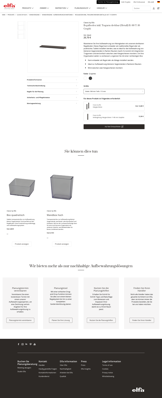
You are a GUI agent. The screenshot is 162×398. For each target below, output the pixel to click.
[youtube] (35, 344)
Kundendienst (44, 376)
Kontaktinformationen (47, 372)
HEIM (3, 15)
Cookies (105, 369)
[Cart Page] (158, 8)
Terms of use (107, 365)
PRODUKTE (11, 15)
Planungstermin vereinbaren (20, 320)
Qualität (63, 376)
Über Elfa (63, 365)
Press (83, 365)
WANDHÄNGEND (34, 15)
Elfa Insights (86, 369)
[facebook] (18, 344)
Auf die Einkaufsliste (113, 126)
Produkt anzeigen (22, 244)
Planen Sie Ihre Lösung (61, 320)
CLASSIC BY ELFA (22, 15)
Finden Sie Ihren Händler (141, 320)
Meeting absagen (24, 368)
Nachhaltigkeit (65, 369)
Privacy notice (107, 372)
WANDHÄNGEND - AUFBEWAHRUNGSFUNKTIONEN (57, 15)
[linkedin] (27, 344)
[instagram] (22, 344)
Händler (42, 365)
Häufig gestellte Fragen (48, 369)
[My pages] (154, 8)
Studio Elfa (21, 371)
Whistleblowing (108, 376)
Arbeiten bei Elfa (66, 372)
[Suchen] (142, 8)
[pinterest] (31, 344)
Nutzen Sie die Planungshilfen (101, 320)
